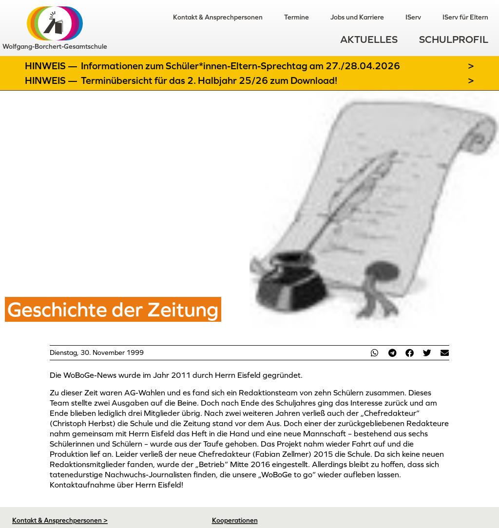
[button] (375, 352)
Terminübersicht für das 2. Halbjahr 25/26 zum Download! (209, 80)
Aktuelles (369, 39)
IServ (413, 17)
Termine (296, 17)
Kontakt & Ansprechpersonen (218, 17)
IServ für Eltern (465, 17)
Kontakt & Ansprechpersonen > (60, 520)
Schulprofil (453, 39)
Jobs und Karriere (357, 17)
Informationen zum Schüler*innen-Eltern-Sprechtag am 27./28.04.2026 (240, 65)
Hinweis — (52, 65)
